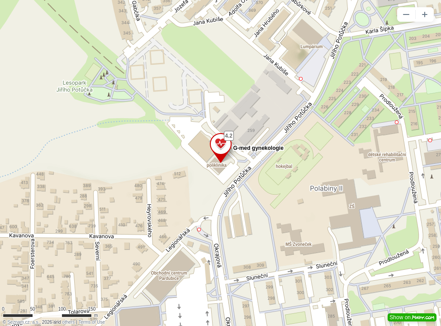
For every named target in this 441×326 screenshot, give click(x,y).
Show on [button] (412, 317)
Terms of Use (91, 322)
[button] (406, 14)
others (68, 322)
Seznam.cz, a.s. (23, 322)
